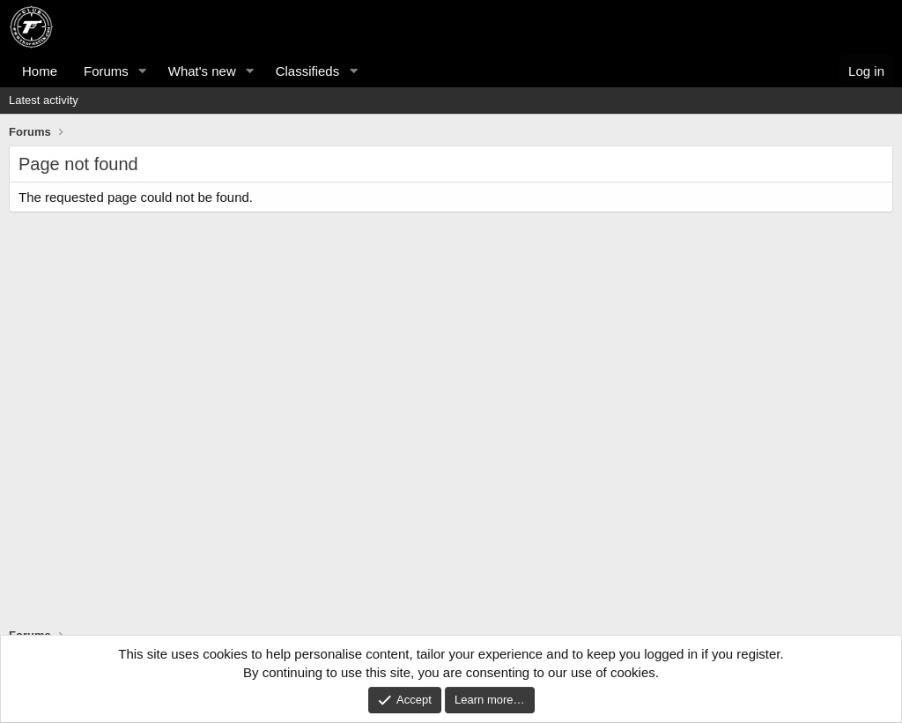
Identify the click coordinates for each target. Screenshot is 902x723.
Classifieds (308, 70)
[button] (142, 71)
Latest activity (43, 100)
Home (39, 70)
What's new (202, 70)
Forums (106, 70)
